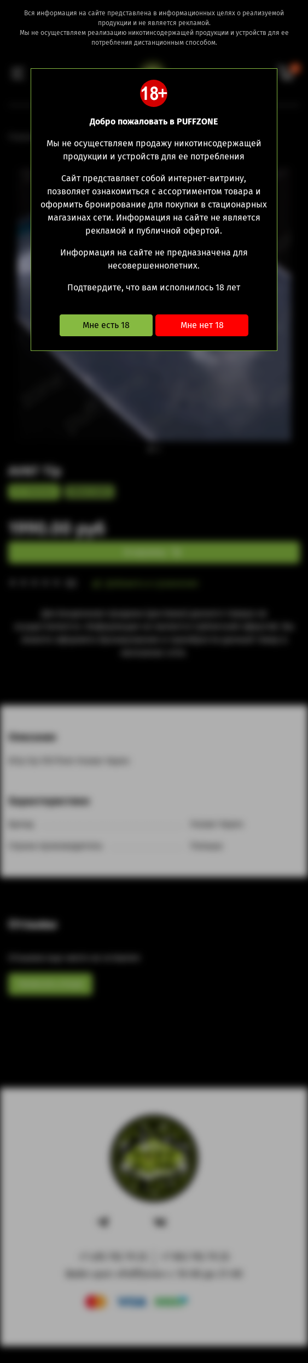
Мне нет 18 (202, 325)
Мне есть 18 (106, 325)
